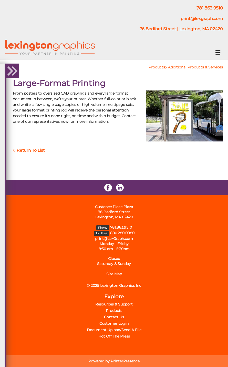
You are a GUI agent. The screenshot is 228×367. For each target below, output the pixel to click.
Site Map (114, 274)
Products (157, 67)
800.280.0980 (122, 233)
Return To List (31, 150)
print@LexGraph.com (114, 238)
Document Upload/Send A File (114, 330)
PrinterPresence (125, 361)
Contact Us (114, 317)
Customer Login (114, 323)
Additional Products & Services (195, 67)
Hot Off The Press (114, 336)
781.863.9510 (121, 227)
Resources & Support (114, 304)
